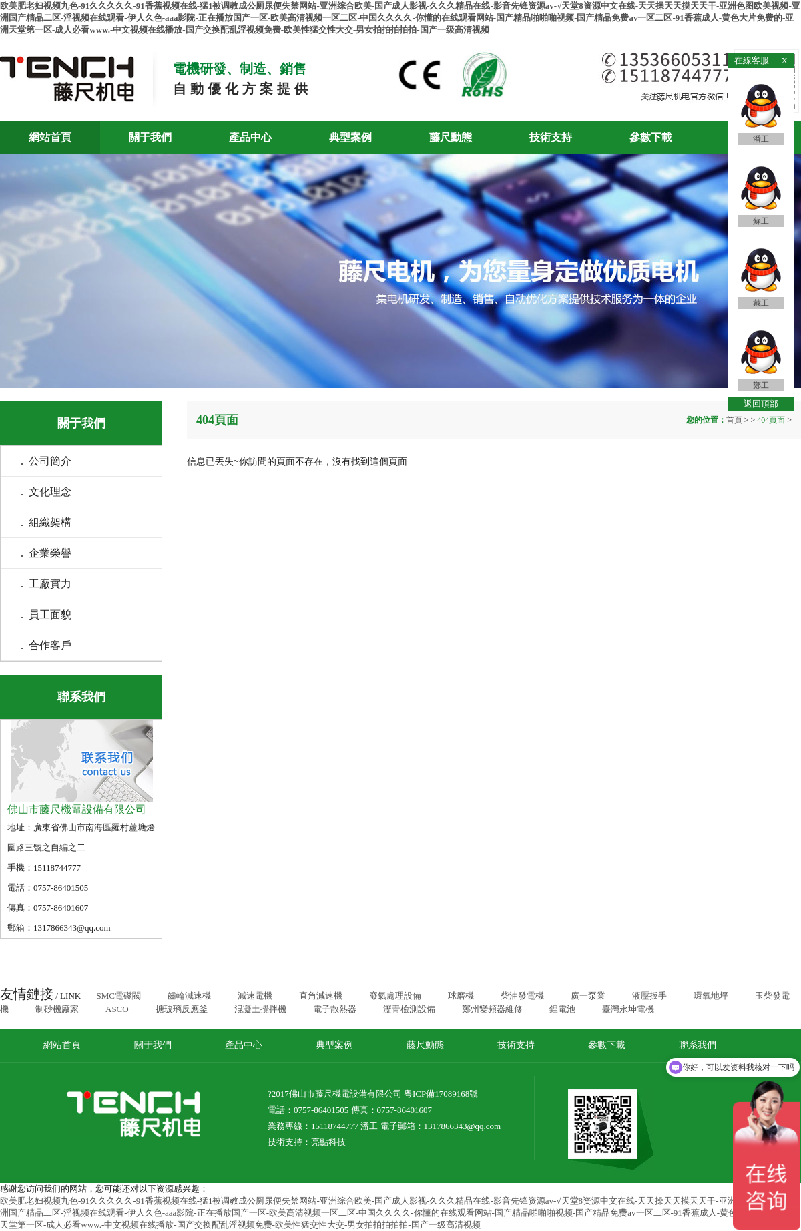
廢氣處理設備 (395, 996)
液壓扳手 (649, 996)
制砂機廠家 (57, 1009)
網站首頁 (50, 137)
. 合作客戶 (46, 645)
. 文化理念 (46, 491)
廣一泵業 (588, 996)
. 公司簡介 (46, 461)
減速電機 (255, 996)
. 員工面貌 (46, 614)
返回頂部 (761, 404)
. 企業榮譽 (46, 553)
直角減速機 (320, 996)
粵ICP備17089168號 (441, 1094)
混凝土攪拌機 (260, 1009)
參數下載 (650, 137)
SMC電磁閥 (118, 996)
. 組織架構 (46, 522)
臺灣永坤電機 (628, 1009)
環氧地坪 (711, 996)
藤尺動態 (450, 137)
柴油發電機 (522, 996)
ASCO (117, 1009)
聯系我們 (697, 1045)
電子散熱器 (334, 1009)
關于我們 (150, 137)
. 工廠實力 (46, 583)
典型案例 (350, 137)
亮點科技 (328, 1142)
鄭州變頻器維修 (492, 1009)
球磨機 (461, 996)
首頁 (735, 420)
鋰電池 (562, 1009)
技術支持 (550, 137)
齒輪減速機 (189, 996)
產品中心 (250, 137)
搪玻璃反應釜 (182, 1009)
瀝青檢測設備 (409, 1009)
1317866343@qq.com (462, 1126)
